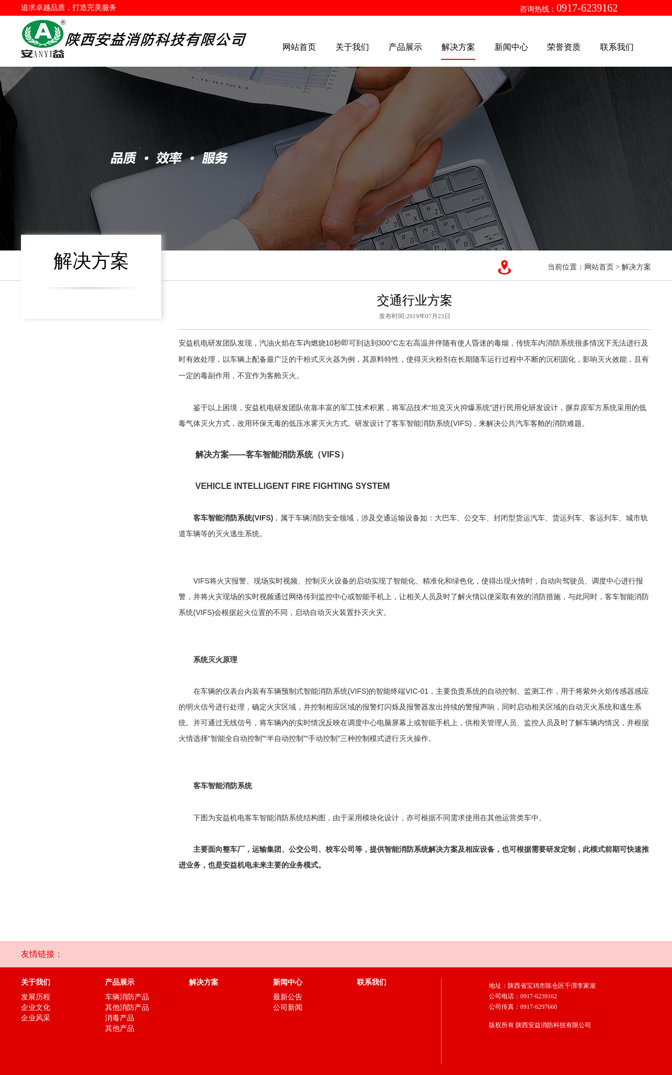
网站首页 (299, 47)
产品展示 (405, 47)
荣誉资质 (564, 47)
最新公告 (287, 997)
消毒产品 (119, 1018)
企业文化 (35, 1007)
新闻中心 (511, 47)
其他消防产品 (127, 1007)
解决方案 (458, 47)
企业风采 (35, 1018)
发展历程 (35, 997)
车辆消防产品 (127, 997)
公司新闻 (287, 1007)
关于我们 (352, 47)
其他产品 (119, 1028)
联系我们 (617, 47)
